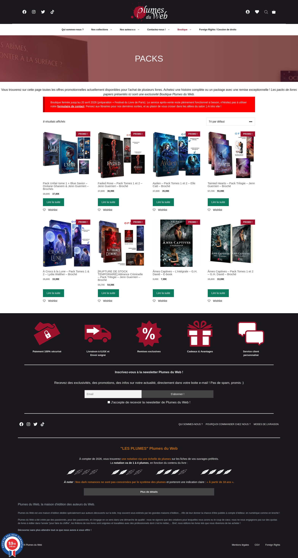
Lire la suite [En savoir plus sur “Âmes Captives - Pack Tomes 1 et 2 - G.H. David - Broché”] (218, 293)
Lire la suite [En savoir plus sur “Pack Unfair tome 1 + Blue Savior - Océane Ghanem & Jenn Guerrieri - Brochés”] (53, 202)
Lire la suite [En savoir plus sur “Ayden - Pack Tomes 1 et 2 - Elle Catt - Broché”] (163, 202)
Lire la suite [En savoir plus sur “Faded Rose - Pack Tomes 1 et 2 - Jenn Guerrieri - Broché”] (108, 202)
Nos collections (103, 29)
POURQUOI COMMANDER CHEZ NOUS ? (228, 424)
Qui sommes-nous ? (73, 29)
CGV (257, 545)
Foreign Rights (272, 545)
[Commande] (230, 122)
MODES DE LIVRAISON (266, 424)
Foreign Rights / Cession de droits (217, 29)
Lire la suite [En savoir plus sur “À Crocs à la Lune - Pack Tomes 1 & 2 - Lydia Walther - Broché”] (53, 293)
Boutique (186, 29)
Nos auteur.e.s (131, 29)
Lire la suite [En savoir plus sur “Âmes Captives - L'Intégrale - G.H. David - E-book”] (163, 293)
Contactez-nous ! (160, 29)
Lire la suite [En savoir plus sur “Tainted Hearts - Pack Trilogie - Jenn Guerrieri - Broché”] (218, 202)
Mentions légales (240, 545)
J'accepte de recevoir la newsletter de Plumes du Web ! (149, 402)
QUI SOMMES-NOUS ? (191, 424)
